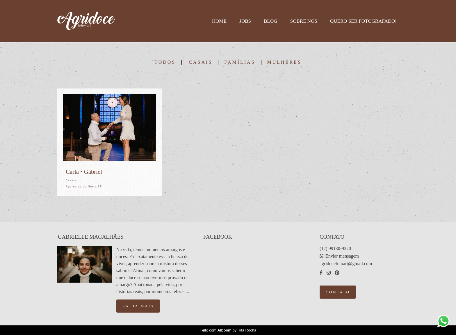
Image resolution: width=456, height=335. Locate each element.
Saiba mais (138, 306)
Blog (270, 21)
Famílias (239, 62)
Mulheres (284, 62)
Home (219, 21)
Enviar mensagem (342, 256)
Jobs (245, 21)
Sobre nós (303, 21)
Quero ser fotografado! (363, 21)
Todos (165, 62)
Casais (200, 62)
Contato (338, 292)
